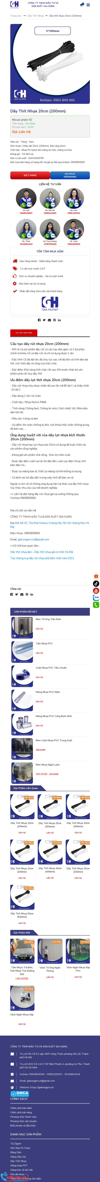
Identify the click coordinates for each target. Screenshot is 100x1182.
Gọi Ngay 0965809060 (70, 175)
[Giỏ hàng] (81, 5)
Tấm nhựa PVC (44, 643)
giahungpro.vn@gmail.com (41, 1081)
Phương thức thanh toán (23, 1117)
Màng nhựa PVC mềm (48, 692)
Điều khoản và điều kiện (23, 1125)
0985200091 (54, 1074)
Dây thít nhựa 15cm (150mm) (78, 870)
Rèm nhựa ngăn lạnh (48, 764)
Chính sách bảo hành (21, 1108)
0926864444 (72, 1074)
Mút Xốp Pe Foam (20, 1148)
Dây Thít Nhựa (35, 16)
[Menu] (88, 5)
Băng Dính (15, 1152)
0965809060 (37, 1074)
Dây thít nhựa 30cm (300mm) (78, 825)
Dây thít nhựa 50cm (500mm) (22, 915)
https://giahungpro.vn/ (42, 1087)
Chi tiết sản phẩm (24, 333)
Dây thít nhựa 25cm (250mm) (50, 825)
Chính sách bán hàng (21, 1112)
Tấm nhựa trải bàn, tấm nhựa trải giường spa (22, 971)
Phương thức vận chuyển (23, 1121)
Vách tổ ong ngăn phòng (50, 969)
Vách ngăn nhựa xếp (22, 1014)
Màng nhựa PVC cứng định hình (54, 716)
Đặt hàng (30, 175)
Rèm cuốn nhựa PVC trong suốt (54, 740)
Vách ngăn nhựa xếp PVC (78, 969)
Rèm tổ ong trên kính (48, 619)
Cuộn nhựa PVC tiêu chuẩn (51, 667)
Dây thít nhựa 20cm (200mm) (22, 825)
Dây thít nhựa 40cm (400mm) (50, 870)
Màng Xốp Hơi (18, 1157)
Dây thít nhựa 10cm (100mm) (21, 870)
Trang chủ (15, 16)
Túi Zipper (15, 1143)
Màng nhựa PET (19, 1165)
